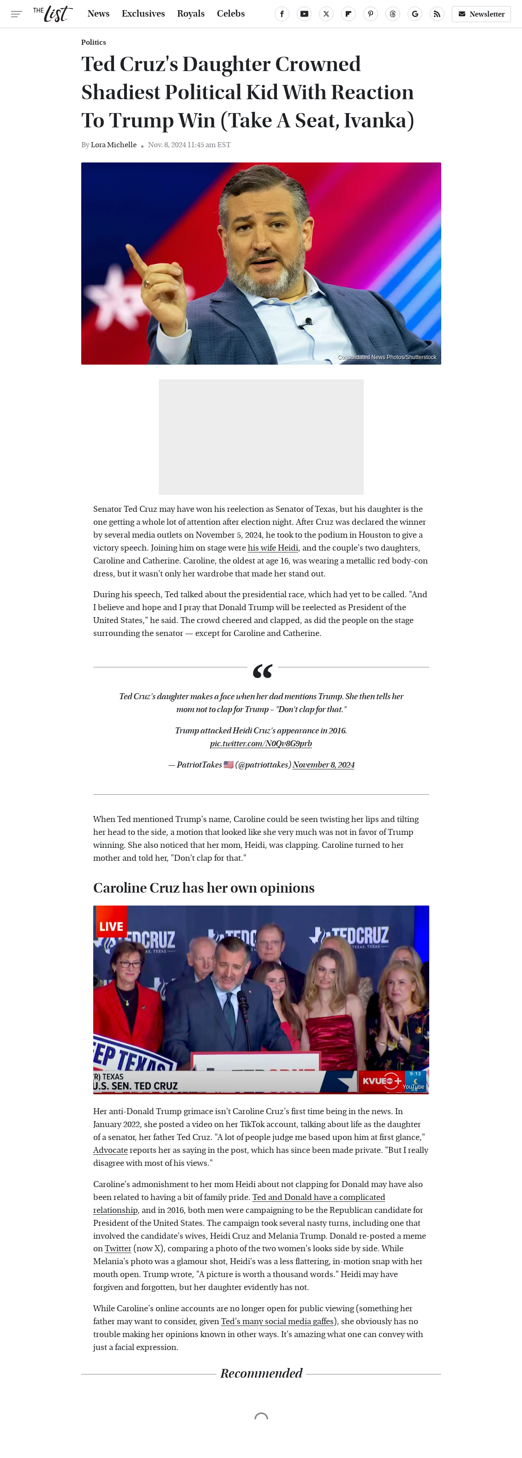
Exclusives (143, 13)
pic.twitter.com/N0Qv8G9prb (261, 744)
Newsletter (481, 14)
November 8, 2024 (323, 765)
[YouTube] (304, 13)
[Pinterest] (370, 13)
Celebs (231, 13)
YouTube (413, 1087)
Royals (191, 13)
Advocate (110, 1150)
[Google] (415, 13)
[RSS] (437, 13)
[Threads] (392, 13)
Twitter (118, 1249)
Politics (93, 42)
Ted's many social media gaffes (277, 1321)
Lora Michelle (114, 144)
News (99, 13)
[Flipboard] (348, 13)
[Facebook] (282, 13)
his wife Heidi (273, 548)
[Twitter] (326, 13)
